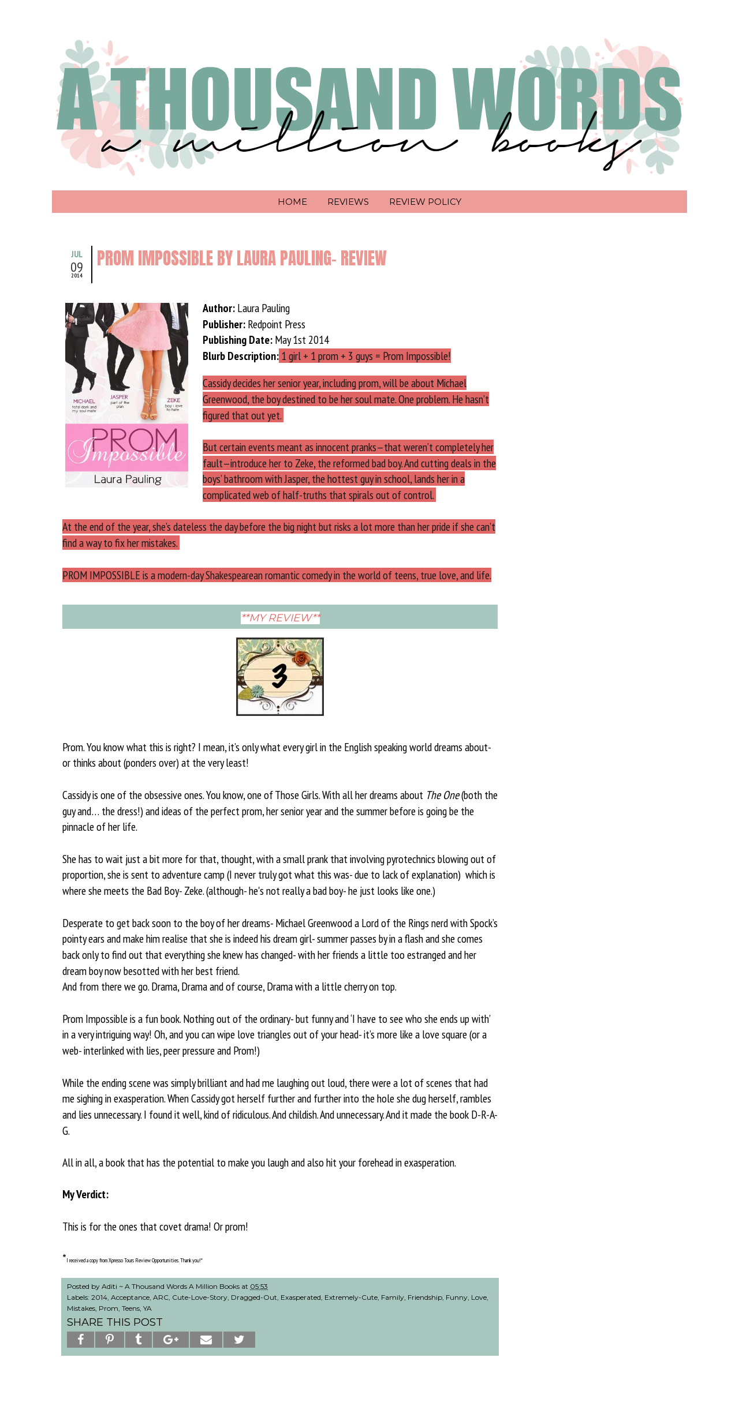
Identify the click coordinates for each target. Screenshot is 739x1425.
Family (392, 1297)
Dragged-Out (254, 1297)
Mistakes (81, 1308)
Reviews (348, 201)
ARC (161, 1297)
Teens (131, 1308)
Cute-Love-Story (199, 1297)
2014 (99, 1297)
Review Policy (425, 201)
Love (479, 1297)
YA (147, 1308)
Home (292, 201)
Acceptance (130, 1297)
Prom (108, 1308)
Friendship (425, 1297)
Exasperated (301, 1297)
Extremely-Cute (351, 1297)
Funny (457, 1297)
